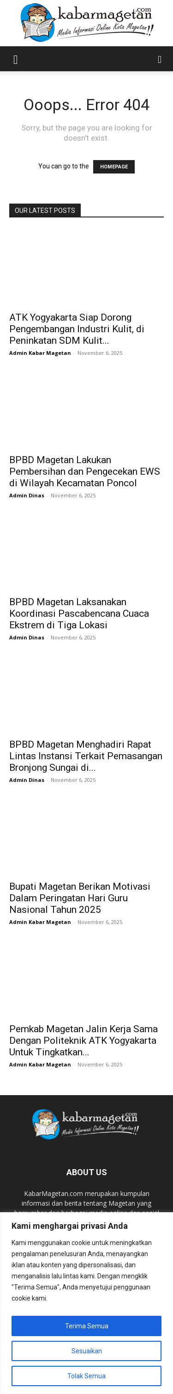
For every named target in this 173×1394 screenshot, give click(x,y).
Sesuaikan (87, 1351)
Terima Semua (86, 1326)
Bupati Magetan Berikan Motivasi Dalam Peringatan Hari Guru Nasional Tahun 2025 (79, 898)
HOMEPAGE (114, 167)
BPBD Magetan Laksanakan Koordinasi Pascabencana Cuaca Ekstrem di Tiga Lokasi (79, 613)
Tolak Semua (86, 1376)
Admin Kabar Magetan (40, 352)
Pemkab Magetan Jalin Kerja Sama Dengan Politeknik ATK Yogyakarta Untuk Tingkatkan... (83, 1040)
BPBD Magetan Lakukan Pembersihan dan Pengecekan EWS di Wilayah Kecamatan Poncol (84, 471)
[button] (15, 58)
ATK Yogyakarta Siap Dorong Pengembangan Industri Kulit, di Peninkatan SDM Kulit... (76, 329)
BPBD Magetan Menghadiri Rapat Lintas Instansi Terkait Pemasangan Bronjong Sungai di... (85, 756)
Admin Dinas (26, 495)
